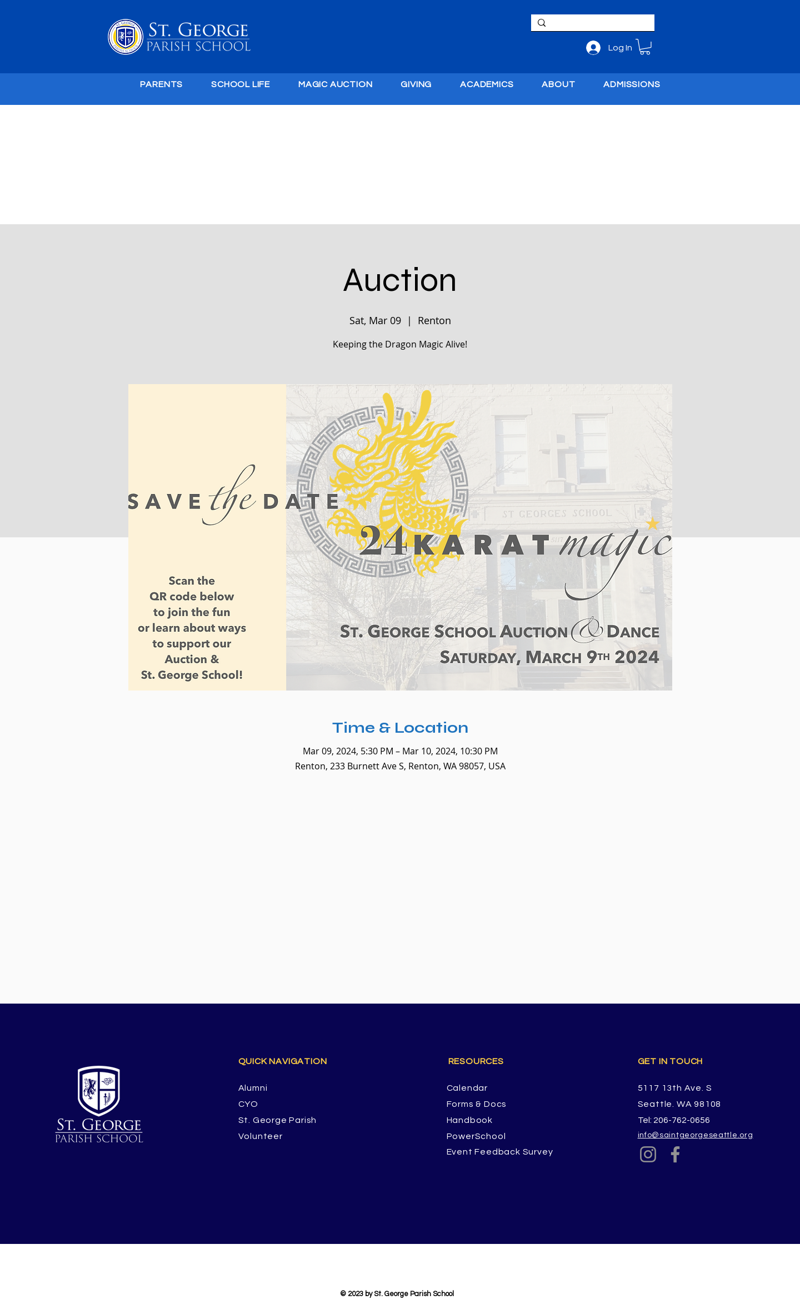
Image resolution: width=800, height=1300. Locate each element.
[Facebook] (675, 1154)
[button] (645, 47)
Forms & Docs (477, 1104)
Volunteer (260, 1136)
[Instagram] (648, 1154)
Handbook (470, 1120)
